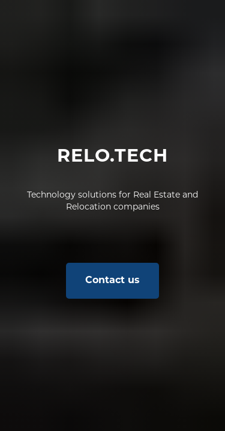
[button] (112, 281)
